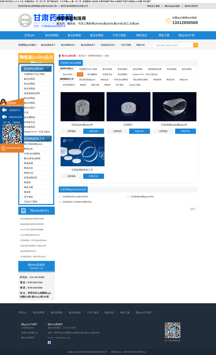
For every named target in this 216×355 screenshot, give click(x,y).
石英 (26, 112)
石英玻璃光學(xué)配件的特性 (75, 197)
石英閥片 (128, 124)
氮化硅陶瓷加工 (48, 45)
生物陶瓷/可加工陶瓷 (34, 74)
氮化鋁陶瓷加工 (88, 45)
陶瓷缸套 (28, 148)
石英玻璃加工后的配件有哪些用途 (77, 202)
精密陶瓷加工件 (34, 138)
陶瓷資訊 (141, 35)
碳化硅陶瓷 (29, 88)
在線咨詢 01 (14, 110)
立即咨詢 (71, 131)
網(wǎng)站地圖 (172, 6)
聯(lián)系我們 (191, 6)
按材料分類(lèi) (34, 68)
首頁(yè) (29, 35)
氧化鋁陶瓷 (29, 83)
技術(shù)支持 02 (15, 118)
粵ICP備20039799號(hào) (134, 352)
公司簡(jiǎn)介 (27, 328)
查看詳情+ (93, 131)
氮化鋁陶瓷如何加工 (29, 251)
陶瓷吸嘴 (28, 163)
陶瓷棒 (27, 192)
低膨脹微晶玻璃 (32, 93)
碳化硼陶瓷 (29, 117)
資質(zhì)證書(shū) (29, 333)
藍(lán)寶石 (29, 107)
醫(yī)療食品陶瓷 (32, 158)
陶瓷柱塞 (28, 168)
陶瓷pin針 (29, 172)
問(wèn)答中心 (40, 210)
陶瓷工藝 (164, 35)
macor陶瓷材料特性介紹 (30, 235)
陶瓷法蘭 (28, 187)
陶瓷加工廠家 (153, 6)
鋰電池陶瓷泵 (30, 177)
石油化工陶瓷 (30, 201)
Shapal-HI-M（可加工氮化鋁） (146, 74)
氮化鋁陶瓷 (74, 35)
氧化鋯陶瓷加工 (68, 45)
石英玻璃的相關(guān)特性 (142, 197)
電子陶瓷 (28, 197)
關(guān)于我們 (144, 312)
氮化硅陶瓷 (97, 35)
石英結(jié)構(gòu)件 (82, 124)
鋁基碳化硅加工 (108, 45)
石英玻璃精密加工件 (82, 169)
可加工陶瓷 (119, 35)
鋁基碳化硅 (29, 122)
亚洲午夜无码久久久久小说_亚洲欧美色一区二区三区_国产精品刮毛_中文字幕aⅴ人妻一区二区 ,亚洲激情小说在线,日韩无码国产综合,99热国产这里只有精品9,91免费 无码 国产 (75, 1)
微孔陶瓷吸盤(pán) (33, 144)
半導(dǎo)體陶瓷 (32, 153)
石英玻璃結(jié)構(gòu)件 (174, 124)
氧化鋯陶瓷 (52, 35)
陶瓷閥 (27, 182)
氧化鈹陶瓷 (29, 127)
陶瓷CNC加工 (143, 45)
